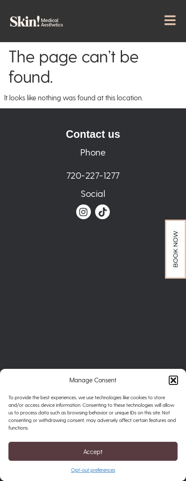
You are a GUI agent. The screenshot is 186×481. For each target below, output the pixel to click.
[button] (173, 380)
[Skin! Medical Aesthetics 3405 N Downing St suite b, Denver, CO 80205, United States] (93, 318)
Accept (93, 451)
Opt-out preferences (93, 470)
